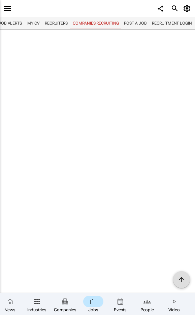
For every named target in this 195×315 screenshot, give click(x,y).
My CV (33, 23)
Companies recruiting (96, 23)
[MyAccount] (188, 8)
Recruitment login (172, 23)
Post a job (135, 23)
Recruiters (56, 23)
